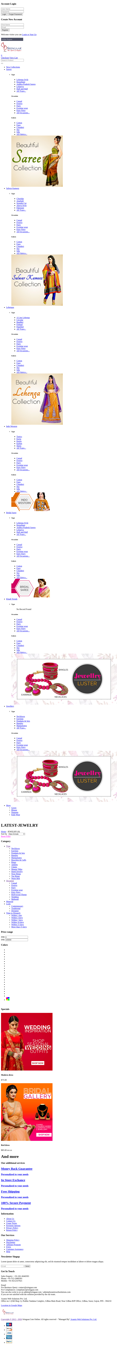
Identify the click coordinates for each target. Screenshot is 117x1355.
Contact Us (10, 1221)
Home (3, 831)
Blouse (14, 810)
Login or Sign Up (29, 34)
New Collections (13, 67)
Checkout (5, 58)
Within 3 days (17, 918)
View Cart (13, 58)
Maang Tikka (16, 869)
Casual (19, 101)
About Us (10, 1219)
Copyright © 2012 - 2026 (11, 1319)
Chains (14, 867)
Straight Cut (21, 203)
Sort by (4, 834)
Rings (13, 862)
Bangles (19, 723)
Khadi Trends (11, 599)
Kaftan (19, 443)
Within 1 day (16, 915)
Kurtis (19, 441)
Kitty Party (21, 110)
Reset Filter (6, 836)
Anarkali (20, 201)
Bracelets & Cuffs (18, 860)
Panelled (20, 327)
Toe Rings (15, 876)
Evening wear (22, 108)
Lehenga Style (22, 80)
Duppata (14, 812)
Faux (18, 125)
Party (18, 106)
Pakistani (20, 208)
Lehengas (10, 307)
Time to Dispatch (13, 913)
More (8, 805)
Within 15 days (17, 924)
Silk (18, 132)
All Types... (21, 91)
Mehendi (15, 899)
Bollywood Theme (19, 895)
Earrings (19, 719)
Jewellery (10, 706)
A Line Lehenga (23, 317)
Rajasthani (20, 82)
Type (8, 846)
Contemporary (17, 906)
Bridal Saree (11, 513)
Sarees (9, 69)
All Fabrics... (21, 134)
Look (8, 904)
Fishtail (19, 324)
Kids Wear (15, 815)
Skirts (18, 446)
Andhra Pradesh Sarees (26, 84)
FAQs (8, 1247)
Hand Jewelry (17, 871)
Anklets (14, 865)
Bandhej (19, 322)
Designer (15, 911)
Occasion (10, 881)
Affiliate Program (13, 1245)
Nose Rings (16, 874)
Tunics (19, 436)
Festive (19, 103)
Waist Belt (15, 878)
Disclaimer (10, 1242)
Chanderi (20, 127)
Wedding (15, 897)
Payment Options (13, 1225)
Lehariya (20, 86)
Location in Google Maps (11, 1305)
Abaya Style (21, 205)
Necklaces (20, 716)
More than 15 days (19, 927)
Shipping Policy (12, 1240)
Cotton (19, 123)
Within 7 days (17, 920)
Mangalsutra (21, 726)
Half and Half (22, 89)
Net (17, 130)
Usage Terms (11, 1223)
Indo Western (11, 426)
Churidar (20, 199)
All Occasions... (23, 113)
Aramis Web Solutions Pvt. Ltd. (83, 1319)
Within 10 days (17, 922)
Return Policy (12, 1230)
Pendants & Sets (23, 721)
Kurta (18, 439)
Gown (13, 808)
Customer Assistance (14, 1249)
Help (8, 1251)
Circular (19, 320)
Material (9, 901)
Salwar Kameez (12, 188)
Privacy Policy (12, 1228)
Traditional (15, 908)
